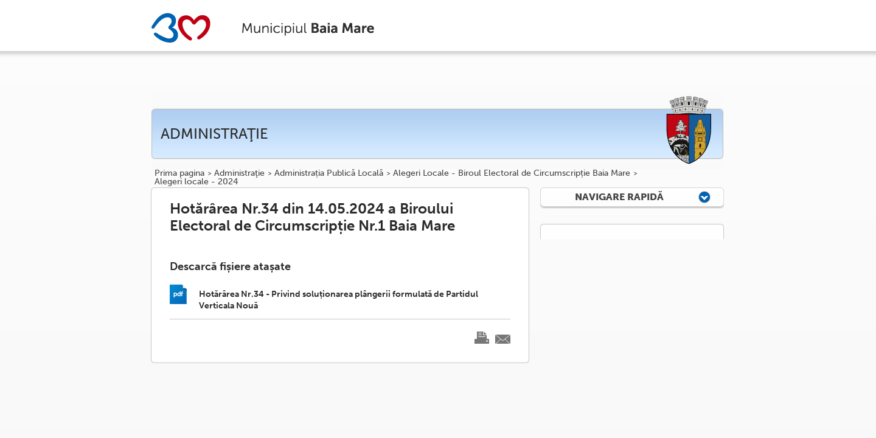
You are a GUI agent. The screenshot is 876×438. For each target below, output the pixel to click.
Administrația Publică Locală (328, 173)
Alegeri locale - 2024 (196, 182)
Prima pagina (179, 173)
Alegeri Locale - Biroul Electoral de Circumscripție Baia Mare (511, 173)
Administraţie (239, 173)
